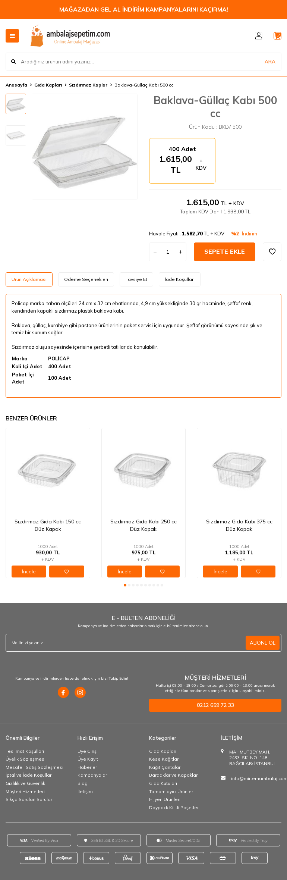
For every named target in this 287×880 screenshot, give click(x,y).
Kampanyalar (92, 775)
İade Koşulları (180, 279)
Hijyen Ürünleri (164, 799)
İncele (29, 571)
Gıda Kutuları (163, 783)
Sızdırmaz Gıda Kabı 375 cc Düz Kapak (239, 525)
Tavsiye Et (136, 279)
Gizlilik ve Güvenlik (25, 783)
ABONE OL (262, 642)
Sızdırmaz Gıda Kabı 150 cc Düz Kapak (48, 525)
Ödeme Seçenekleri (86, 279)
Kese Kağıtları (164, 759)
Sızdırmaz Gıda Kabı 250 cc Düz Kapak (143, 525)
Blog (83, 783)
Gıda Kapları (48, 85)
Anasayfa (16, 85)
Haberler (87, 767)
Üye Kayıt (88, 759)
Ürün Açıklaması (29, 279)
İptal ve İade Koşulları (29, 775)
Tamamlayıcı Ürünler (171, 791)
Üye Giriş (87, 751)
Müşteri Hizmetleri (25, 791)
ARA (270, 61)
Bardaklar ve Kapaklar (173, 775)
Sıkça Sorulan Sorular (29, 799)
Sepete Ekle (224, 251)
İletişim (85, 791)
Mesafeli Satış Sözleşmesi (34, 767)
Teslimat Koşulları (25, 751)
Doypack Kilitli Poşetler (174, 807)
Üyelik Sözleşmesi (25, 759)
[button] (125, 585)
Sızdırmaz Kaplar (88, 85)
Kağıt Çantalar (164, 767)
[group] (85, 147)
